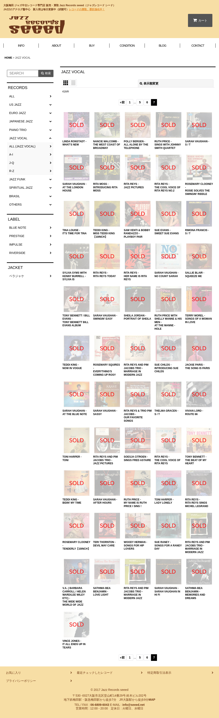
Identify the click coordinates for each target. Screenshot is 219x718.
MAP (152, 699)
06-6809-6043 (99, 704)
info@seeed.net (133, 704)
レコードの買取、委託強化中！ (87, 9)
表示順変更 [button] (149, 83)
